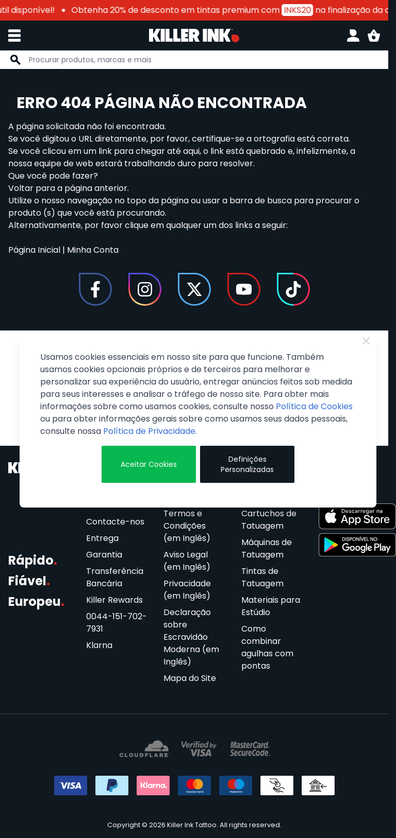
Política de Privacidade (149, 431)
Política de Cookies (314, 406)
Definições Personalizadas (247, 464)
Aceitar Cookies (149, 464)
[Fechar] (366, 341)
